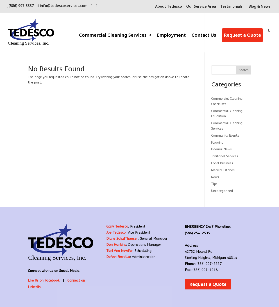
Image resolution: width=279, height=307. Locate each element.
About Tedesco (168, 7)
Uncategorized (222, 191)
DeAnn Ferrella (118, 257)
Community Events (225, 136)
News (215, 177)
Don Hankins (116, 245)
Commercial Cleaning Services (113, 36)
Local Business (222, 163)
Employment (171, 36)
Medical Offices (223, 170)
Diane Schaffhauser (122, 239)
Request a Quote (242, 35)
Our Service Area (201, 7)
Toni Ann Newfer (119, 251)
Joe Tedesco (116, 232)
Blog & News (259, 6)
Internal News (221, 149)
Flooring (217, 142)
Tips (214, 184)
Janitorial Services (224, 156)
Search (244, 70)
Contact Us (204, 36)
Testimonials (231, 7)
